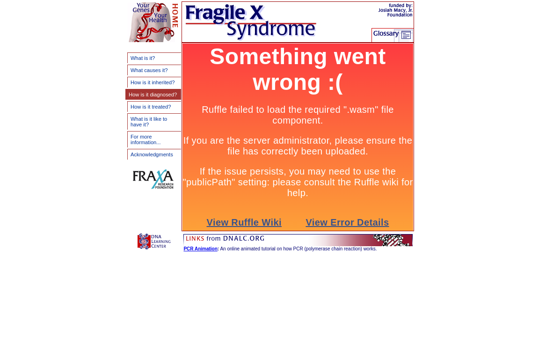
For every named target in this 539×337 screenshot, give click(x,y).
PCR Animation (200, 248)
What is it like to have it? (149, 121)
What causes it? (149, 70)
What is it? (143, 58)
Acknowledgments (152, 154)
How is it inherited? (153, 82)
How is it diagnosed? (153, 94)
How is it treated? (151, 107)
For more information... (146, 139)
